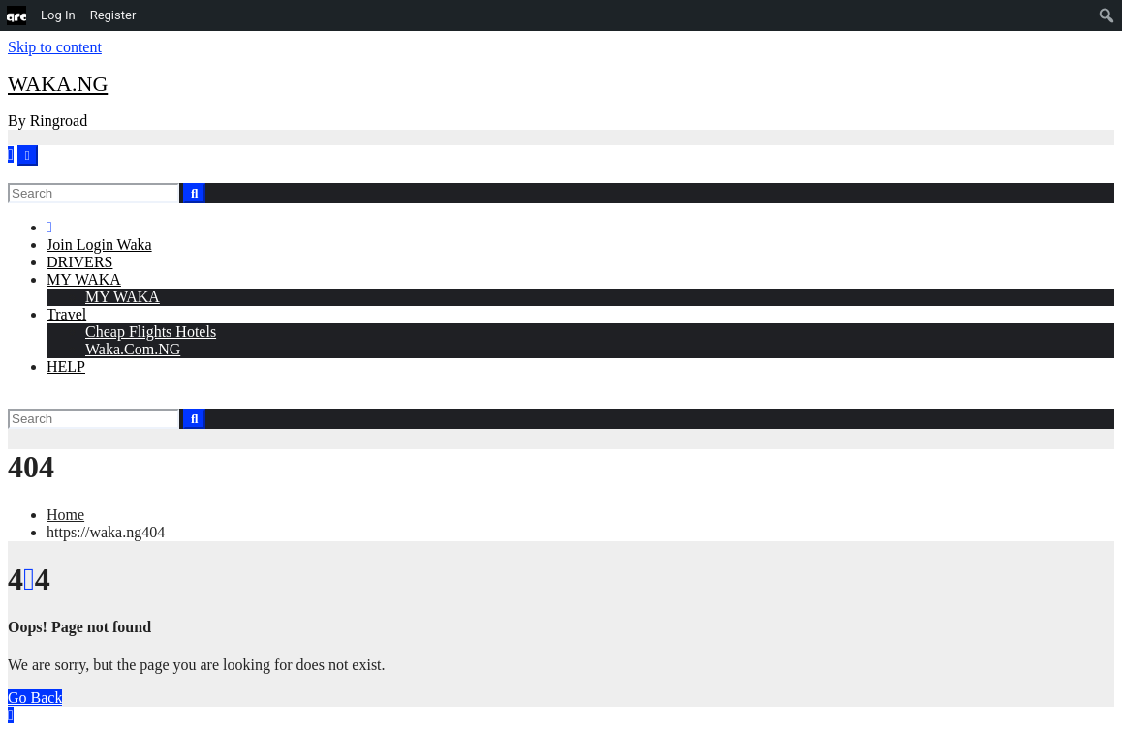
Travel (66, 314)
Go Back (35, 697)
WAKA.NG (58, 84)
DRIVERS (79, 262)
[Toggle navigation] (27, 155)
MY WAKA (84, 279)
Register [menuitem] (113, 15)
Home (65, 514)
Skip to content (55, 47)
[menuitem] (17, 15)
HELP (66, 366)
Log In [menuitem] (58, 15)
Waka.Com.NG (132, 349)
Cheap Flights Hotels (150, 331)
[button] (12, 174)
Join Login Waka (99, 244)
